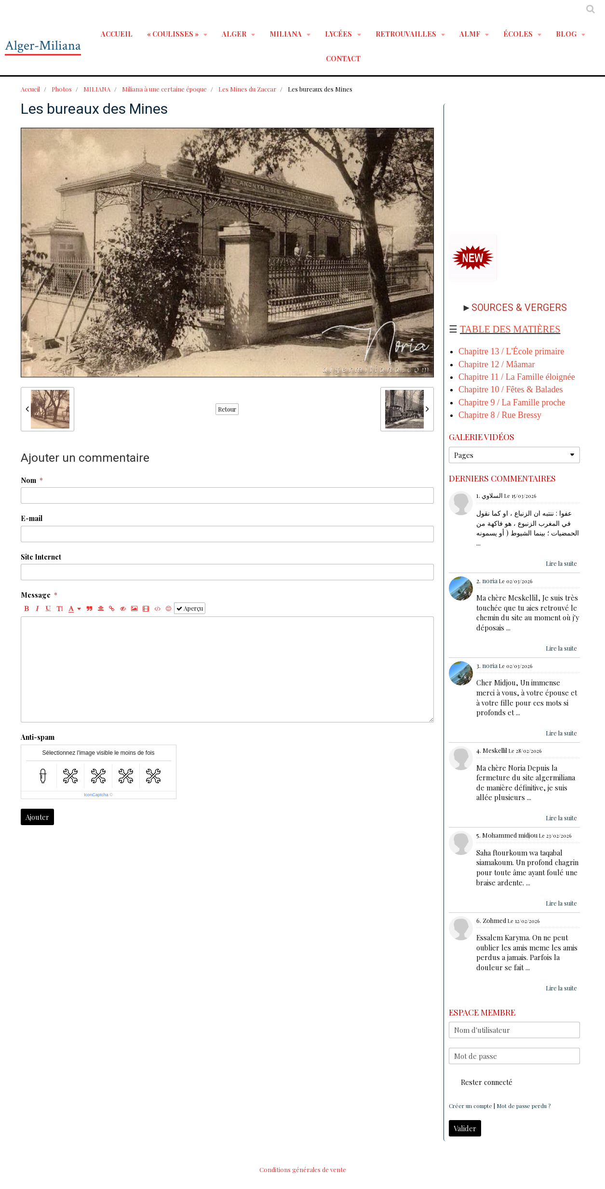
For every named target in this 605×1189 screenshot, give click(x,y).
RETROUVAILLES (407, 34)
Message (36, 595)
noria (489, 580)
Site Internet (41, 556)
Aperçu (189, 608)
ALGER (235, 34)
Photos (62, 89)
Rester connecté (480, 1082)
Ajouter (37, 817)
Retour (227, 409)
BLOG (567, 34)
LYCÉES (339, 34)
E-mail (31, 518)
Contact (343, 58)
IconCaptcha (96, 794)
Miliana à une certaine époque (164, 89)
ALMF (470, 34)
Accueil (117, 34)
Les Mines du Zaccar (247, 89)
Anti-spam (37, 737)
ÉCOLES (518, 34)
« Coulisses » (173, 34)
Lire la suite (561, 563)
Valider (465, 1128)
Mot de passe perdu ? (524, 1105)
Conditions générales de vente (302, 1169)
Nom (28, 480)
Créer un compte (470, 1105)
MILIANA (286, 34)
